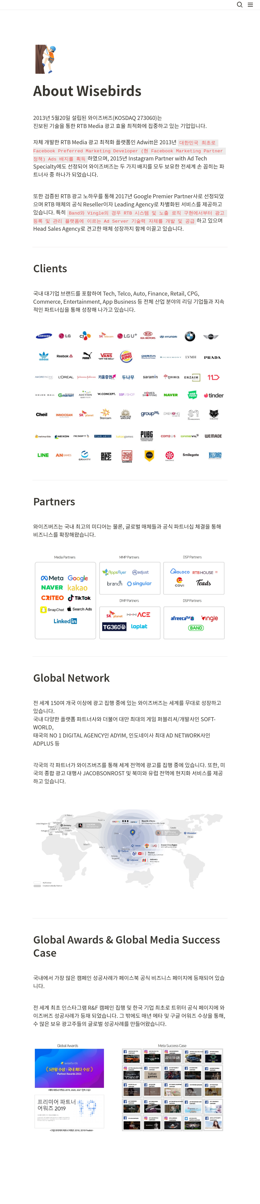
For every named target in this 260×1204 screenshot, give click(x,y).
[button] (239, 4)
